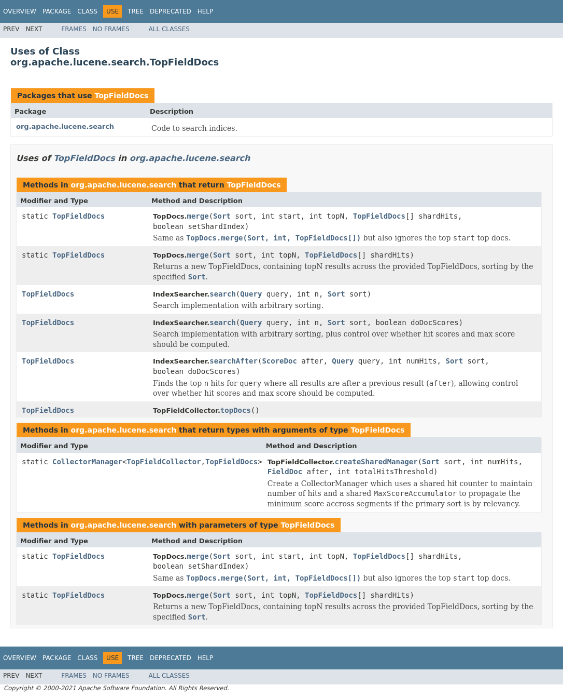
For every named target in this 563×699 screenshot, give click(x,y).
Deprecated (170, 11)
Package (57, 11)
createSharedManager (375, 462)
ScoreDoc (279, 361)
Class (87, 11)
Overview (19, 11)
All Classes (169, 29)
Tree (136, 11)
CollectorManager (87, 462)
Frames (74, 29)
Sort (222, 216)
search (222, 294)
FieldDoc (285, 471)
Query (251, 294)
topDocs (235, 410)
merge (197, 216)
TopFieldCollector (163, 462)
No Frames (111, 29)
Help (206, 11)
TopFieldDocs (121, 95)
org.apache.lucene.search (65, 126)
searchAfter (233, 361)
